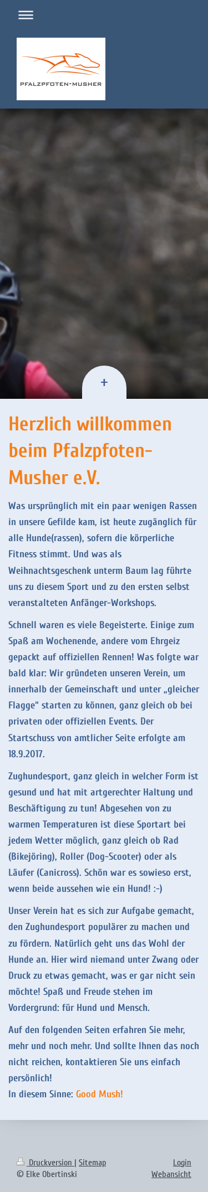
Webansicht (171, 1174)
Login (182, 1162)
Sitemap (92, 1162)
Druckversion (45, 1162)
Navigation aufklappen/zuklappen (104, 15)
